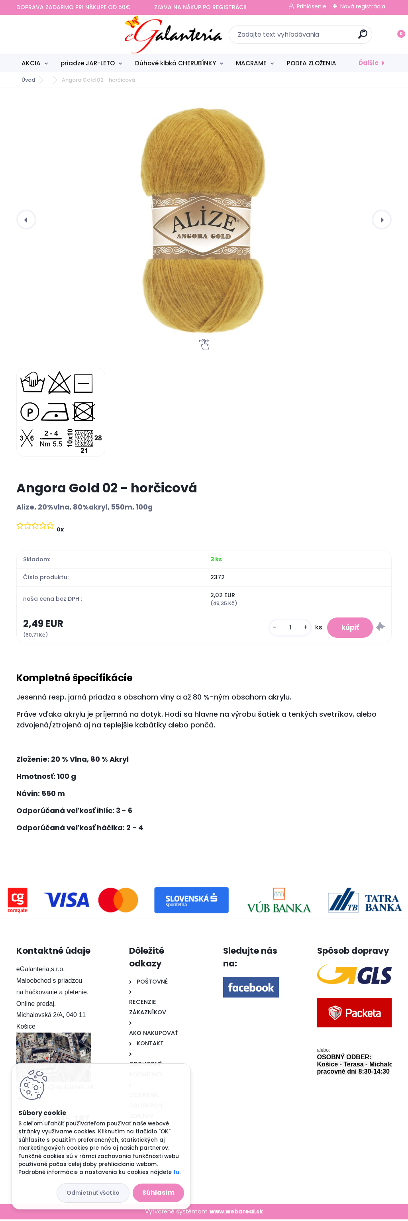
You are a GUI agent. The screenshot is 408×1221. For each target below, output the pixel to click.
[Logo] (65, 35)
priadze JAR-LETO (88, 63)
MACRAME (251, 63)
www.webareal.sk (236, 1213)
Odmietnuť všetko (93, 1193)
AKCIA (31, 63)
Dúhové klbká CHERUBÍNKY (175, 63)
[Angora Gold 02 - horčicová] (204, 219)
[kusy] (285, 628)
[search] (308, 37)
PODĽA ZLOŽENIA (311, 63)
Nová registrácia (362, 6)
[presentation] (26, 219)
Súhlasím (158, 1192)
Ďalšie (369, 63)
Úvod (28, 80)
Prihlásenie (311, 6)
